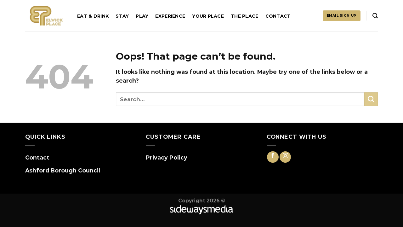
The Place (244, 16)
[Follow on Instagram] (285, 157)
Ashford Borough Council (62, 170)
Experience (170, 16)
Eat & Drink (93, 16)
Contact (278, 16)
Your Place (208, 16)
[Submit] (371, 99)
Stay (122, 16)
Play (142, 16)
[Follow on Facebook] (272, 157)
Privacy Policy (166, 157)
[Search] (375, 15)
